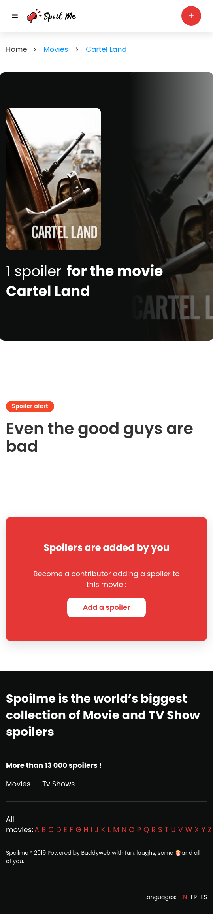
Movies (18, 784)
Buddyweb (96, 853)
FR (194, 897)
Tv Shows (58, 784)
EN (183, 897)
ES (204, 897)
